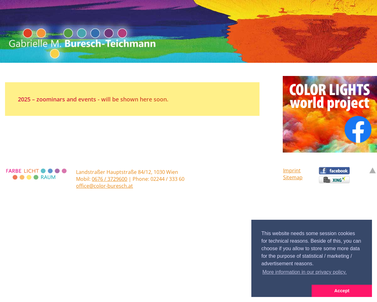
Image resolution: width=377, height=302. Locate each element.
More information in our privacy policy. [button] (304, 272)
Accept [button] (341, 290)
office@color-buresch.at (104, 185)
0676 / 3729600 (109, 178)
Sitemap (293, 177)
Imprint (292, 170)
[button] (281, 291)
